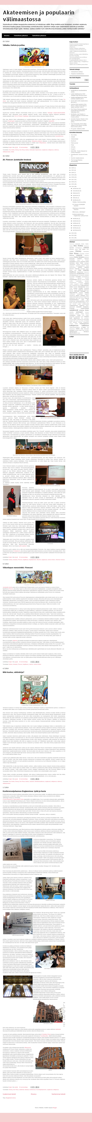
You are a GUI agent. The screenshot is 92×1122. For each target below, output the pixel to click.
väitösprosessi (6, 151)
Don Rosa (22, 150)
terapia (71, 320)
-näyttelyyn (22, 116)
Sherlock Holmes (60, 559)
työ (88, 327)
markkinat (74, 285)
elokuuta (75, 197)
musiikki (81, 288)
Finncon (20, 559)
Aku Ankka (12, 150)
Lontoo (71, 281)
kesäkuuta (76, 218)
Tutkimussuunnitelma (74, 327)
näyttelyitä (58, 1029)
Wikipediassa (42, 142)
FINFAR (79, 258)
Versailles (87, 330)
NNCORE (76, 291)
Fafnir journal (74, 143)
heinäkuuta (76, 200)
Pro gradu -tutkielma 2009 (78, 128)
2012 (72, 235)
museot (75, 288)
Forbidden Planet (46, 1034)
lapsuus (79, 278)
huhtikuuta (76, 223)
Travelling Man (44, 1036)
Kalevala (77, 268)
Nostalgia (82, 291)
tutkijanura (51, 150)
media (71, 287)
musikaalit (86, 288)
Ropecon (81, 305)
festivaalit (32, 150)
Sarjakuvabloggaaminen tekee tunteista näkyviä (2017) (79, 98)
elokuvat (71, 255)
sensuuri (87, 312)
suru (82, 316)
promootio (75, 302)
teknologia (86, 319)
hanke (87, 261)
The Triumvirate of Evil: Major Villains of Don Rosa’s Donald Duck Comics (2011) (79, 125)
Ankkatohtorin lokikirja (77, 71)
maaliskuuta (76, 225)
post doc (85, 299)
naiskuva (80, 289)
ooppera (87, 294)
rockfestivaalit (85, 304)
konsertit (87, 273)
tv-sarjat (83, 327)
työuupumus (72, 328)
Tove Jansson (73, 322)
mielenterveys (81, 287)
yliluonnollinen (73, 333)
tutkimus (56, 150)
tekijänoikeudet (80, 319)
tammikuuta (76, 230)
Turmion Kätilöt (73, 323)
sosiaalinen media (74, 315)
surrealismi (77, 316)
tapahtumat (77, 318)
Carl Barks (82, 249)
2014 (72, 186)
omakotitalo (80, 294)
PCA (88, 296)
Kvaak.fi (73, 149)
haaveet (32, 781)
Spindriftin (51, 121)
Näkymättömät (73, 292)
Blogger (55, 1107)
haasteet (78, 261)
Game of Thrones (83, 260)
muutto (75, 289)
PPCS (87, 301)
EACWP (87, 253)
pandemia (81, 296)
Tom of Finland (85, 320)
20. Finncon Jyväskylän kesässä (17, 160)
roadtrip (79, 304)
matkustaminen (85, 285)
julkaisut (86, 267)
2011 (72, 237)
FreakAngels (11, 121)
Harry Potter (79, 263)
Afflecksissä (27, 1047)
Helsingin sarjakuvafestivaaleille (56, 112)
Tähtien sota (79, 328)
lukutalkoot (80, 282)
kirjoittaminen (32, 559)
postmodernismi (80, 301)
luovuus (87, 282)
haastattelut (72, 261)
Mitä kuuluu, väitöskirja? (13, 672)
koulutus (87, 275)
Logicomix (84, 279)
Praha (70, 302)
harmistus (72, 263)
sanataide (78, 307)
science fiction (51, 559)
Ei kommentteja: (23, 147)
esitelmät (21, 1089)
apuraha (71, 247)
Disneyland (86, 251)
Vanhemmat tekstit (58, 1094)
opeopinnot (72, 295)
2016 (72, 181)
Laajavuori (71, 278)
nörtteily (87, 292)
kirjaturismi (86, 272)
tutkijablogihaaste (84, 323)
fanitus (27, 150)
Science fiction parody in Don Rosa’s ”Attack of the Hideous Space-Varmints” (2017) (79, 106)
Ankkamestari (74, 139)
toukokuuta (76, 221)
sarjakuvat (44, 150)
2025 (72, 168)
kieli (75, 270)
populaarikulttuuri (74, 299)
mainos (31, 664)
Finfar (72, 145)
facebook (71, 257)
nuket (87, 291)
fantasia (15, 559)
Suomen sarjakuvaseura (77, 158)
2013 (72, 233)
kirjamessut (38, 150)
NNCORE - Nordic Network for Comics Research (79, 151)
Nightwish (86, 289)
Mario (70, 285)
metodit (75, 286)
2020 (72, 172)
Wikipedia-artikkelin (37, 141)
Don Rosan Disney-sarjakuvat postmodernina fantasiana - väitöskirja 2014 (79, 110)
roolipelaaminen (73, 305)
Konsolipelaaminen (41, 1089)
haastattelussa (59, 136)
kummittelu (72, 276)
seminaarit (79, 312)
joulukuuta (76, 188)
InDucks (73, 147)
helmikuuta (76, 228)
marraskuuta (76, 190)
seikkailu (71, 312)
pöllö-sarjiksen (23, 546)
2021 (72, 170)
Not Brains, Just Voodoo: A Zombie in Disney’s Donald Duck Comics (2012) (79, 115)
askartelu (71, 249)
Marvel (78, 285)
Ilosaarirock (71, 265)
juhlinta (80, 267)
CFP (88, 249)
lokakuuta (75, 193)
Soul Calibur (85, 315)
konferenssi (33, 1089)
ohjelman (15, 640)
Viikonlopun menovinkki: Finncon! (18, 568)
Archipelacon (16, 551)
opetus (77, 295)
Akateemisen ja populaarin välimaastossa (38, 15)
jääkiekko (71, 268)
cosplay (71, 251)
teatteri (75, 319)
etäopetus (87, 255)
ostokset (82, 295)
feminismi (86, 257)
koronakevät (81, 275)
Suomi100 (71, 316)
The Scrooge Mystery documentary (76, 160)
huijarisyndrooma (85, 264)
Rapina (84, 302)
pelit (77, 298)
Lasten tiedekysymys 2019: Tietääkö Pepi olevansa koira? (79, 94)
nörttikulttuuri (72, 294)
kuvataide (78, 276)
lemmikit (87, 278)
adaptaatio (77, 243)
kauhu (87, 268)
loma (87, 279)
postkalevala (72, 301)
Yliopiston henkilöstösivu (77, 73)
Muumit (39, 559)
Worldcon (86, 331)
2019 (72, 175)
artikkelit (86, 247)
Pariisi (84, 296)
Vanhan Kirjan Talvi (79, 330)
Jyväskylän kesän (7, 587)
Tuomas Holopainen (83, 322)
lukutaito (87, 281)
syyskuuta (75, 195)
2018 (72, 177)
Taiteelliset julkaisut (39, 35)
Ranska (80, 302)
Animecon (86, 246)
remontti (74, 304)
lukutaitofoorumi (72, 282)
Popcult (87, 298)
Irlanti (87, 265)
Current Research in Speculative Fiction (13, 799)
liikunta (79, 279)
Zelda (12, 151)
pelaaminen (72, 298)
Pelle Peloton (81, 298)
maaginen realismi (78, 284)
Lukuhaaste (79, 281)
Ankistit (73, 137)
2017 (72, 179)
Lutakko (71, 284)
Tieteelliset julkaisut (21, 35)
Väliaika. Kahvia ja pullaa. (14, 45)
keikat (70, 270)
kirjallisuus (25, 559)
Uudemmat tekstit (9, 1094)
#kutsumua (71, 243)
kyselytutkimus (85, 276)
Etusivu (6, 35)
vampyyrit (72, 330)
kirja (79, 270)
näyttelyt (81, 292)
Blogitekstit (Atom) (11, 1098)
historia (78, 264)
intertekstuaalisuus (40, 781)
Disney (17, 150)
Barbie (76, 249)
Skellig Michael (85, 313)
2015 (72, 184)
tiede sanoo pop (77, 320)
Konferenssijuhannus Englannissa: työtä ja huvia (24, 791)
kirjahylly (86, 270)
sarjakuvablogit (85, 308)
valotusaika (86, 328)
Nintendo (71, 291)
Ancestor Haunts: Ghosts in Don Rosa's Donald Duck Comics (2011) (79, 120)
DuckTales (81, 253)
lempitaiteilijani (73, 279)
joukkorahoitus (72, 267)
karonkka (82, 268)
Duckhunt (73, 141)
